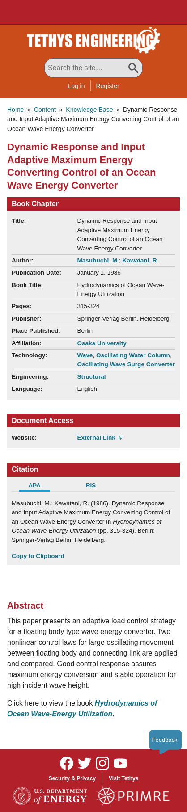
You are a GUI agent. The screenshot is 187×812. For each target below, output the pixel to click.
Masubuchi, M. (98, 260)
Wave (85, 355)
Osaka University (101, 343)
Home (15, 109)
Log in (76, 85)
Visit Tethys (123, 778)
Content (45, 109)
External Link (96, 437)
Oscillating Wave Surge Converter (126, 364)
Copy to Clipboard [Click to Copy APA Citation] (38, 556)
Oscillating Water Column (133, 355)
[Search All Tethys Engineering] (93, 68)
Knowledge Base (89, 109)
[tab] (40, 486)
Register (107, 85)
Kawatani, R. (141, 260)
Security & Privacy (72, 778)
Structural (91, 376)
